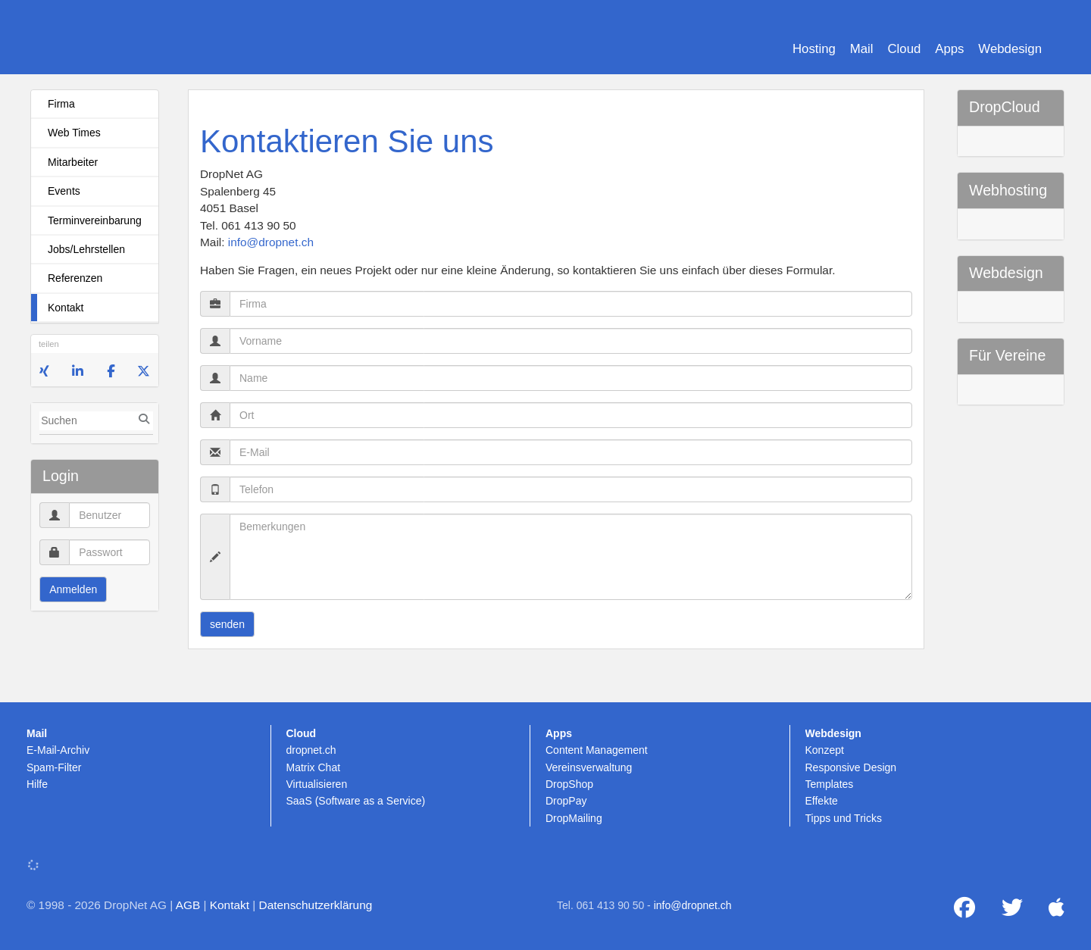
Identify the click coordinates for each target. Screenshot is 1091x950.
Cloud (904, 49)
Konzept (824, 750)
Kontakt (65, 308)
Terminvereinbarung (95, 220)
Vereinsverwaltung (589, 767)
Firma (61, 104)
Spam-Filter (54, 767)
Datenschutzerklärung (316, 904)
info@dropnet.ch (271, 242)
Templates (829, 784)
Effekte (821, 801)
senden (227, 624)
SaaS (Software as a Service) (356, 801)
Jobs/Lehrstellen (86, 249)
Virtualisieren (317, 784)
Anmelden (73, 589)
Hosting (814, 49)
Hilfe (37, 784)
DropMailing (574, 818)
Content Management (597, 750)
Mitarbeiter (73, 162)
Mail (862, 49)
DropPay (566, 801)
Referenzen (75, 278)
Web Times (74, 133)
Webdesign (1010, 49)
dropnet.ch (311, 750)
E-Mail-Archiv (58, 750)
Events (64, 191)
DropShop (569, 784)
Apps (949, 49)
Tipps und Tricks (843, 818)
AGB (188, 904)
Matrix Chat (313, 767)
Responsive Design (851, 767)
